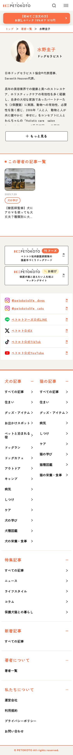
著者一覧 (26, 28)
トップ (9, 28)
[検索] (54, 5)
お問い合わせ (14, 731)
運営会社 (11, 700)
